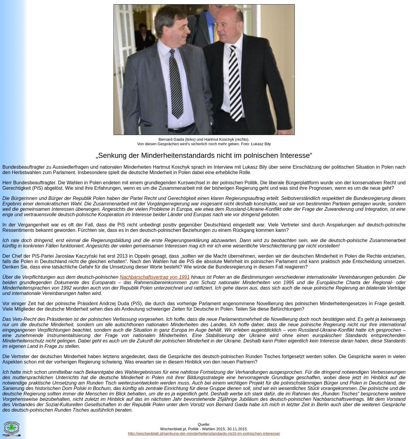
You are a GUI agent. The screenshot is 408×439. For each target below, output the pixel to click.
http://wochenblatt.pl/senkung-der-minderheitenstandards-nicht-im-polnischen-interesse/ (204, 433)
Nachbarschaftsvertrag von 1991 (155, 277)
